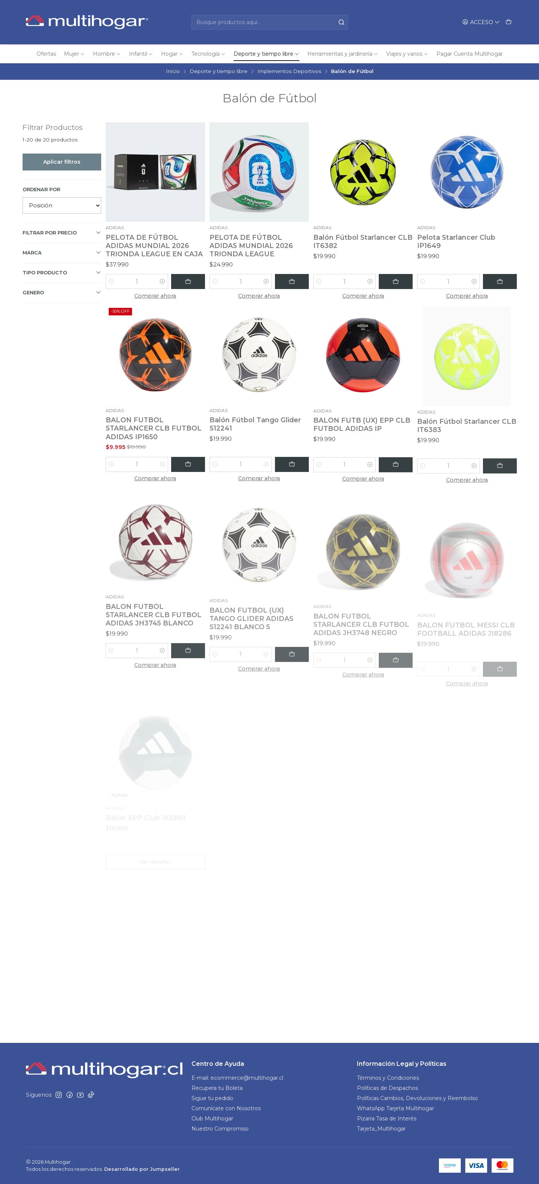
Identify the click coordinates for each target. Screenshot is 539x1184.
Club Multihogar (212, 1118)
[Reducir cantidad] (111, 281)
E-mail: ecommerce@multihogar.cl (237, 1077)
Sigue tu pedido (212, 1098)
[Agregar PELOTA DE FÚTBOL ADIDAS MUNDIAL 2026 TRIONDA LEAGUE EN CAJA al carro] (188, 281)
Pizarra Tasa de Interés (386, 1118)
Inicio (173, 71)
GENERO (62, 292)
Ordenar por (41, 189)
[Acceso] (481, 22)
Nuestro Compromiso (220, 1128)
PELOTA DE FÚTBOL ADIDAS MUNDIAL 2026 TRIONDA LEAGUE (251, 245)
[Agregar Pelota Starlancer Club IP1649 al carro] (500, 281)
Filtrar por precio (62, 233)
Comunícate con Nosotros (226, 1108)
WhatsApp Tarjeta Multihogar (395, 1108)
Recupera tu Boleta (217, 1088)
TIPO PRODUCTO (62, 272)
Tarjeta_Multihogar (381, 1128)
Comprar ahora (155, 295)
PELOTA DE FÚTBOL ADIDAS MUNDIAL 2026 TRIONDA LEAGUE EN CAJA (154, 245)
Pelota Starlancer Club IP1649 (456, 241)
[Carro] (508, 22)
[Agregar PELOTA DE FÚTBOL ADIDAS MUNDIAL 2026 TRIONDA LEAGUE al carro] (292, 281)
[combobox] (269, 22)
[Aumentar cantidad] (162, 281)
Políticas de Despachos (387, 1088)
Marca (62, 253)
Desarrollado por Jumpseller (142, 1169)
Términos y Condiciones (388, 1077)
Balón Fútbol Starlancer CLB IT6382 (363, 241)
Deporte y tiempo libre (218, 71)
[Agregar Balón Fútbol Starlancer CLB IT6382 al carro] (396, 281)
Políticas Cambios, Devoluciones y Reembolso (417, 1098)
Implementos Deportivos (289, 71)
